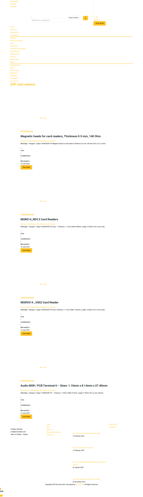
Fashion (12, 57)
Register (96, 20)
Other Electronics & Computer (46, 141)
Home (12, 27)
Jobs (12, 43)
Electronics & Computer (18, 49)
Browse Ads (14, 1)
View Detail (26, 167)
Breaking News (15, 65)
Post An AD (99, 23)
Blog (12, 62)
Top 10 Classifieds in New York (83, 448)
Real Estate (14, 46)
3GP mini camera (22, 84)
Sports (12, 68)
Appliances (14, 73)
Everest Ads (80, 484)
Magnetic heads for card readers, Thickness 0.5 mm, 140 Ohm (61, 136)
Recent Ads (14, 32)
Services (13, 38)
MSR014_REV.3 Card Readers (39, 219)
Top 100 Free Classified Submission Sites (87, 433)
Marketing (13, 76)
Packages (13, 6)
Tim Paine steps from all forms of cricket (86, 479)
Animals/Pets (14, 54)
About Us (13, 4)
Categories (14, 35)
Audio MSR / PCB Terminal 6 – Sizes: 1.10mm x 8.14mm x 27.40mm (64, 385)
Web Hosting (14, 70)
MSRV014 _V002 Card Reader (40, 302)
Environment (14, 78)
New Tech (43, 118)
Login (95, 17)
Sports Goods (14, 51)
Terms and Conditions (54, 432)
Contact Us (14, 81)
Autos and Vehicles (16, 41)
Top (1, 496)
